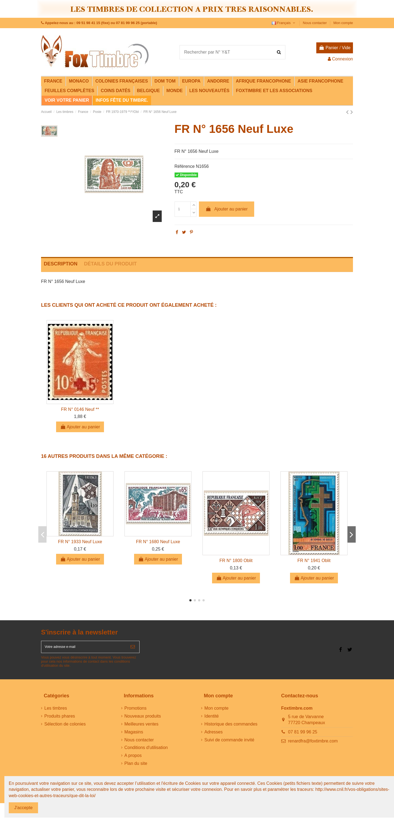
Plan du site (135, 767)
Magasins (133, 735)
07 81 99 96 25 (302, 735)
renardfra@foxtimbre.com (313, 744)
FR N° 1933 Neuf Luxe (80, 541)
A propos (133, 759)
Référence (185, 166)
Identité (211, 719)
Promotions (135, 712)
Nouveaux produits (142, 719)
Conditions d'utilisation (146, 751)
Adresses (213, 735)
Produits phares (59, 719)
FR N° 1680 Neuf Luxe (158, 541)
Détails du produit (110, 264)
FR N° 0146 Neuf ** (80, 409)
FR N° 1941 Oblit (314, 560)
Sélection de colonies (65, 727)
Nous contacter (315, 23)
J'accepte (23, 807)
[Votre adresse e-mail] (83, 648)
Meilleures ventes (141, 727)
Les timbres (55, 712)
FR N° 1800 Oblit (236, 560)
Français (284, 23)
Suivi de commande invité (229, 743)
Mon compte (343, 23)
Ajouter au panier (226, 209)
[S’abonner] (132, 648)
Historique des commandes (230, 727)
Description (60, 264)
